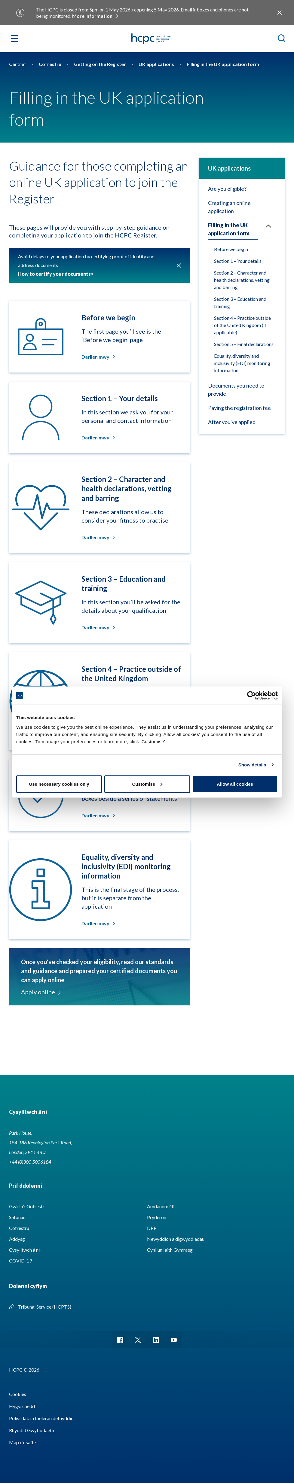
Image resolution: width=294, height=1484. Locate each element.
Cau (178, 265)
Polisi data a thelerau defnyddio (41, 1419)
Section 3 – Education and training (240, 302)
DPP (152, 1228)
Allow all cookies (235, 783)
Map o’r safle (22, 1443)
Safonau (17, 1217)
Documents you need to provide (236, 389)
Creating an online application (229, 207)
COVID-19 (20, 1260)
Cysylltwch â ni (24, 1250)
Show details (252, 764)
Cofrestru (19, 1228)
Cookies (17, 1395)
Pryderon (156, 1217)
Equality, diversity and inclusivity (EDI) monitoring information (242, 363)
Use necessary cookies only (59, 783)
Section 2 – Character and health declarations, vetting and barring (242, 280)
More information (92, 16)
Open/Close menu (266, 225)
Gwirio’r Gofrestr (26, 1206)
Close (279, 12)
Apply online (40, 991)
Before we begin (231, 249)
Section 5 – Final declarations (244, 344)
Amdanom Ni (160, 1206)
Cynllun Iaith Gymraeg (170, 1250)
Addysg (17, 1239)
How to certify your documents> (56, 274)
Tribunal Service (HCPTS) (44, 1307)
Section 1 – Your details (238, 261)
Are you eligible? (227, 188)
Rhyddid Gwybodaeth (31, 1431)
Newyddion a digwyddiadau (175, 1239)
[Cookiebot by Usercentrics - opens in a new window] (251, 695)
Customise (147, 783)
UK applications (229, 168)
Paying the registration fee (239, 407)
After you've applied (232, 422)
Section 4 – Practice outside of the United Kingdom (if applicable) (242, 325)
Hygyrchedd (22, 1407)
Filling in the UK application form (229, 229)
